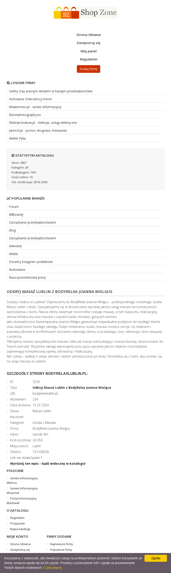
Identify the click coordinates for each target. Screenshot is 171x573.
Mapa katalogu (20, 529)
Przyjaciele (17, 523)
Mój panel (89, 51)
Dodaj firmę (88, 69)
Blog (12, 230)
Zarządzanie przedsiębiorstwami (32, 222)
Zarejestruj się (88, 42)
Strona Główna (88, 34)
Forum (14, 206)
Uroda (37, 422)
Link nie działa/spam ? (26, 457)
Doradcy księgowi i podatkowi (31, 262)
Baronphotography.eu (25, 115)
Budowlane (17, 269)
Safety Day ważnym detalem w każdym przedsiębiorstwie (51, 91)
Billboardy (16, 214)
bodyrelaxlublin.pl (45, 393)
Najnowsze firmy (61, 544)
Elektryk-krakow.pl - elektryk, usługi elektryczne (43, 122)
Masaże (50, 422)
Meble (13, 254)
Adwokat (15, 246)
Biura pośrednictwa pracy (27, 277)
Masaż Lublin (42, 411)
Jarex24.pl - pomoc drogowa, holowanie (38, 130)
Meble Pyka (17, 138)
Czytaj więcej (52, 567)
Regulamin (88, 59)
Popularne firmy (61, 550)
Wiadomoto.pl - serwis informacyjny (35, 107)
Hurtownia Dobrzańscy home (30, 99)
